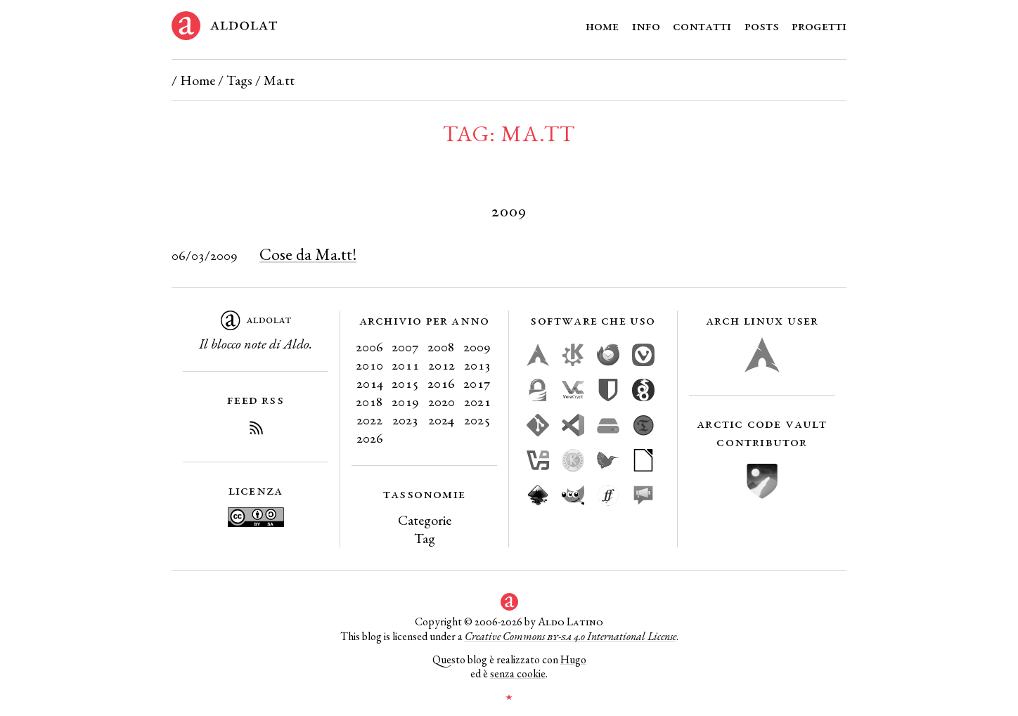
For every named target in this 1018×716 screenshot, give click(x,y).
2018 (369, 401)
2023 (405, 419)
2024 (441, 419)
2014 (369, 383)
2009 (477, 346)
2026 (369, 438)
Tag (424, 538)
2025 (477, 419)
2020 (441, 401)
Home (602, 25)
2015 (405, 383)
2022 (369, 419)
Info (646, 25)
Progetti (819, 25)
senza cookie (518, 673)
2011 (405, 365)
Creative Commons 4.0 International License (570, 636)
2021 (477, 401)
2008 (441, 346)
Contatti (702, 25)
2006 (369, 346)
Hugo (573, 659)
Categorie (424, 520)
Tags (239, 80)
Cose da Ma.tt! (307, 254)
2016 (441, 383)
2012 (441, 365)
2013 (477, 365)
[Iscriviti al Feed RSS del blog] (256, 430)
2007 (405, 346)
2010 (369, 365)
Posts (762, 25)
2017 (477, 383)
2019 (405, 401)
